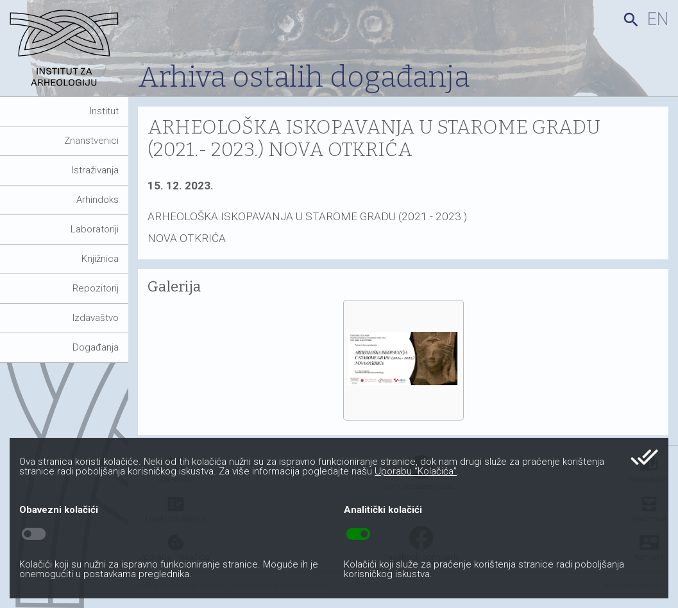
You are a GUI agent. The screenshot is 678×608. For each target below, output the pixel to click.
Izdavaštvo (95, 318)
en (657, 19)
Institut (104, 111)
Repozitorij (95, 288)
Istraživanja (95, 170)
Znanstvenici (91, 140)
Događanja (95, 347)
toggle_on (358, 534)
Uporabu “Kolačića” (416, 471)
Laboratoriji (95, 229)
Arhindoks (97, 199)
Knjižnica (100, 259)
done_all (644, 457)
